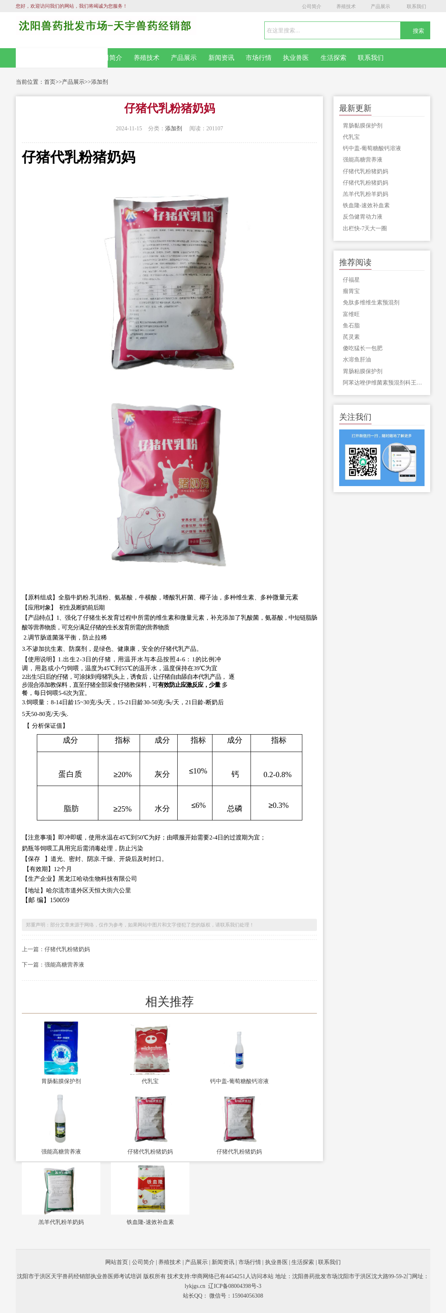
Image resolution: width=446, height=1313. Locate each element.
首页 (49, 82)
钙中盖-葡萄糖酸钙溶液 (239, 1081)
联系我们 (416, 6)
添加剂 (99, 82)
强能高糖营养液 (64, 965)
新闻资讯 (221, 57)
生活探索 (333, 57)
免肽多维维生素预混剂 (371, 303)
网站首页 (62, 57)
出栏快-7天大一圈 (365, 228)
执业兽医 (296, 57)
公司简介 (311, 6)
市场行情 (259, 57)
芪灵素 (351, 337)
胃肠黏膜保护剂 (61, 1081)
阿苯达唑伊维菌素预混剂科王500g (384, 383)
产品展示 (380, 6)
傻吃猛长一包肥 (362, 348)
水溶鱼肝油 (357, 360)
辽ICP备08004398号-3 (234, 1286)
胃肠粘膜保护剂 (362, 371)
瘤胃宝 (351, 291)
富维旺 (351, 314)
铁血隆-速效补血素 (150, 1222)
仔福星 (351, 280)
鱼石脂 (351, 326)
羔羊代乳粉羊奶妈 (61, 1222)
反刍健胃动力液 (362, 217)
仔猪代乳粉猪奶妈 (67, 949)
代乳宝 (150, 1081)
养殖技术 (346, 6)
